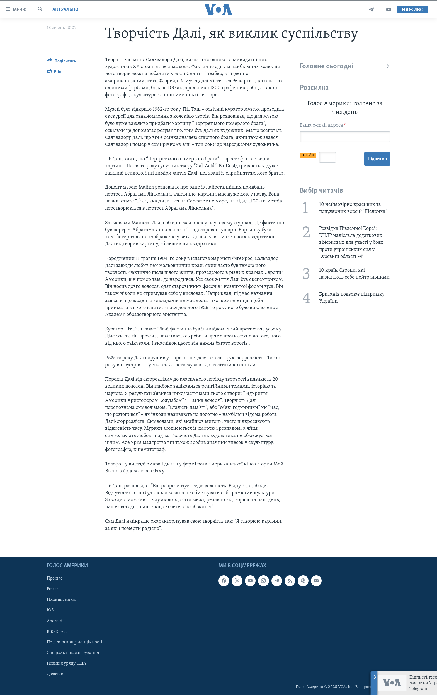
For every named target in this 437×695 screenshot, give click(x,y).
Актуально (65, 9)
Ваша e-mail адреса (323, 125)
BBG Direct (57, 631)
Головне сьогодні (345, 66)
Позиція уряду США (66, 663)
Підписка (377, 158)
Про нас (54, 578)
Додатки (55, 674)
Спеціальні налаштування (73, 652)
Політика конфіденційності (74, 642)
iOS (50, 610)
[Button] (61, 62)
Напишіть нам (61, 599)
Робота (53, 589)
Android (54, 621)
